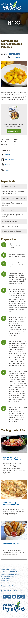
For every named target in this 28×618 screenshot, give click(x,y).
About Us (15, 570)
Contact (4, 571)
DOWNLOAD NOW (13, 131)
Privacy (13, 571)
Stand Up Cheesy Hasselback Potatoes (11, 503)
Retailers (5, 570)
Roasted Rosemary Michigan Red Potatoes (12, 458)
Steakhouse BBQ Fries (11, 544)
